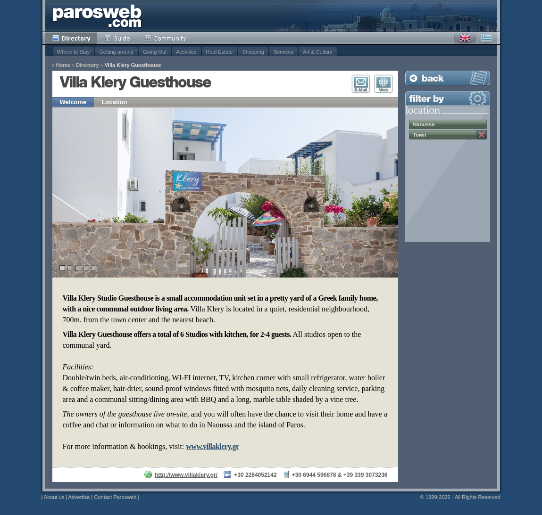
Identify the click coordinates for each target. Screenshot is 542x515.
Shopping (253, 52)
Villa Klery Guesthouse (133, 65)
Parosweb (97, 16)
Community (165, 38)
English (465, 38)
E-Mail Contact (361, 84)
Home (63, 65)
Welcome (73, 102)
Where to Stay (73, 52)
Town (419, 135)
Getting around (116, 52)
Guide (117, 38)
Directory (71, 38)
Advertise (79, 497)
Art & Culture (318, 52)
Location (114, 102)
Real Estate (219, 52)
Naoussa (424, 124)
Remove (481, 134)
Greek (486, 38)
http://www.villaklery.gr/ (186, 475)
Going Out (155, 52)
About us (54, 497)
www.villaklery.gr (212, 446)
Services (283, 52)
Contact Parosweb (115, 497)
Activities (186, 52)
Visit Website (383, 84)
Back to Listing (447, 78)
